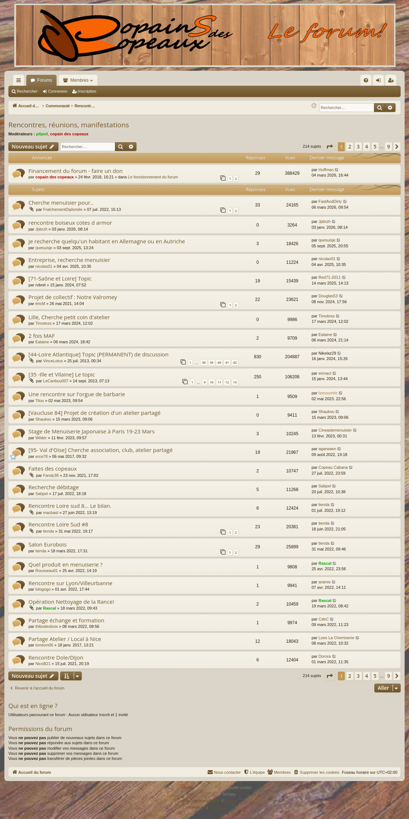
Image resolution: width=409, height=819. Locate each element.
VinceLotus (53, 361)
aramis (325, 582)
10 (211, 382)
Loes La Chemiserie (336, 638)
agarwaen (327, 449)
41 (227, 362)
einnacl (325, 373)
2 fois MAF (41, 335)
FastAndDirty (330, 201)
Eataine (42, 342)
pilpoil (42, 134)
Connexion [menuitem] (380, 82)
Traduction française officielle (196, 801)
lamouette (328, 393)
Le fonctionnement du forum (153, 177)
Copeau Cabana (333, 467)
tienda (324, 504)
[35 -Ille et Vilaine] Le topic (61, 374)
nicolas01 (43, 266)
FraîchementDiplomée (62, 209)
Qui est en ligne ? (32, 706)
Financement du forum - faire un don (75, 170)
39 (211, 362)
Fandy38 (51, 475)
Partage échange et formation (66, 620)
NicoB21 (43, 663)
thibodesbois (46, 626)
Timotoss (43, 323)
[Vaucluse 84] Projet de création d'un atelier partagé (94, 412)
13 (235, 382)
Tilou (39, 400)
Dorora (325, 656)
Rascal (325, 563)
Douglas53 (328, 296)
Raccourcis (20, 82)
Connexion (57, 91)
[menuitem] (287, 80)
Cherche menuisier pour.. (60, 202)
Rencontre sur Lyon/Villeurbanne (70, 583)
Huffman (326, 169)
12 (227, 382)
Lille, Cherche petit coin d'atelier (69, 317)
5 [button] (375, 146)
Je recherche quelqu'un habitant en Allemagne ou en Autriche (106, 241)
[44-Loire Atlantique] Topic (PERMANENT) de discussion (98, 354)
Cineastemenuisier (335, 430)
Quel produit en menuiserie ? (65, 564)
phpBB (187, 788)
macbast (50, 512)
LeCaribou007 (55, 381)
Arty (192, 794)
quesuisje (43, 248)
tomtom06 (44, 645)
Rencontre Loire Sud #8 (58, 524)
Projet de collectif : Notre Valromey (72, 297)
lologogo (43, 589)
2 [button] (349, 146)
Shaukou (43, 419)
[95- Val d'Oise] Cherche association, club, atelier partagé (100, 449)
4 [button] (366, 146)
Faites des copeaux (52, 468)
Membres (79, 80)
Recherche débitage (53, 487)
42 (235, 362)
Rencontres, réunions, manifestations (68, 125)
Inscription (87, 91)
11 (219, 382)
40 (219, 362)
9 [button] (388, 146)
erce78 (41, 456)
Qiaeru (230, 801)
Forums (44, 80)
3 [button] (358, 146)
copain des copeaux (69, 134)
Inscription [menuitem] (392, 82)
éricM (40, 303)
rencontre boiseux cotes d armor (70, 222)
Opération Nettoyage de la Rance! (71, 601)
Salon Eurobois (47, 544)
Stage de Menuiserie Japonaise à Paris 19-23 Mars (91, 431)
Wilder (41, 438)
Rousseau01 (46, 570)
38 (203, 362)
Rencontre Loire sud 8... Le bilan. (69, 505)
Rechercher (27, 91)
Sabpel (41, 493)
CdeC (324, 619)
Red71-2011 (330, 277)
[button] (329, 146)
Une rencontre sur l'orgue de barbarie (76, 394)
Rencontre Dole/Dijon (55, 657)
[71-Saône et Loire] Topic (60, 278)
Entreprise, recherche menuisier (69, 259)
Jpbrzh (41, 229)
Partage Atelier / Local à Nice (64, 638)
